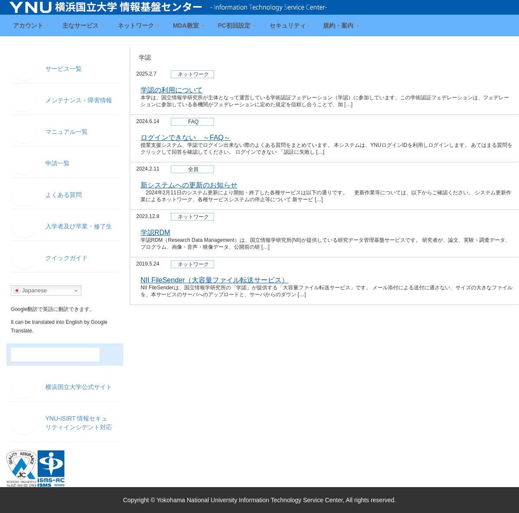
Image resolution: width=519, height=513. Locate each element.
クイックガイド (66, 257)
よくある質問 (63, 194)
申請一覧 (57, 163)
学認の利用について (172, 90)
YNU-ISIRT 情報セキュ (78, 423)
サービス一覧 (63, 68)
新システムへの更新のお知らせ (189, 185)
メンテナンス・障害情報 (78, 100)
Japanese (30, 290)
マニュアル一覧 (66, 131)
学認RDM (155, 232)
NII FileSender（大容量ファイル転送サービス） (214, 280)
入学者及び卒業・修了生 (78, 226)
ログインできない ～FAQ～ (186, 137)
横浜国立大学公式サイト (78, 386)
